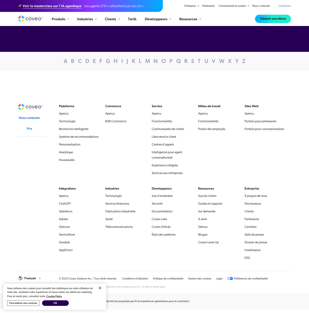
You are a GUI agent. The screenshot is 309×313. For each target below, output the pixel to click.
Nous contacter (261, 6)
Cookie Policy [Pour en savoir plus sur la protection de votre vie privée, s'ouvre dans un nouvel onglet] (54, 298)
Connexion (284, 6)
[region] (54, 298)
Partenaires (208, 6)
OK (55, 304)
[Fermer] (100, 289)
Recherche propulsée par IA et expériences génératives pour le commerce (147, 305)
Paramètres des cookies (23, 304)
